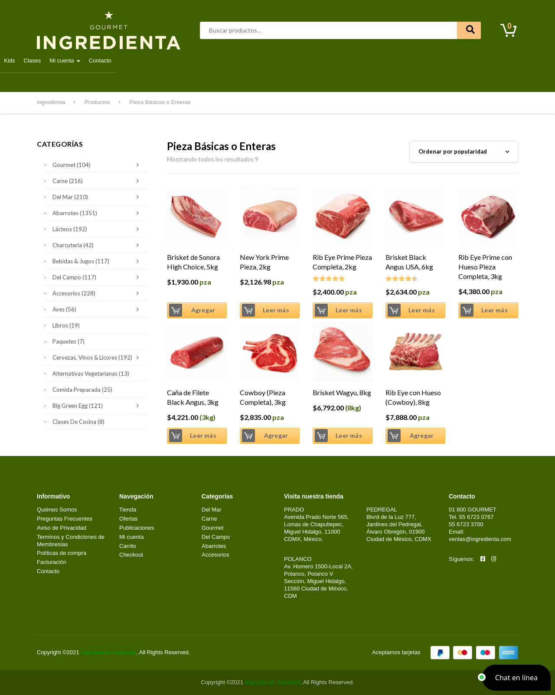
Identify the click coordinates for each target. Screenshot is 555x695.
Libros (66, 325)
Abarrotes (107, 60)
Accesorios (97, 293)
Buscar (469, 30)
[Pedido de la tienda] (463, 152)
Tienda (127, 509)
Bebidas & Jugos (97, 261)
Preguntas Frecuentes (64, 518)
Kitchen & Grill (357, 60)
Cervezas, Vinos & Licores (97, 357)
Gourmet (236, 60)
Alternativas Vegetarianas (90, 373)
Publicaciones (136, 528)
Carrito (127, 546)
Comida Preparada (82, 389)
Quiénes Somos (57, 509)
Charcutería (97, 245)
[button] (516, 678)
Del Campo (311, 60)
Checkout (131, 554)
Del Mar (201, 60)
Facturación (51, 562)
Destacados (65, 60)
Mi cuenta (447, 60)
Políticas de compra (61, 553)
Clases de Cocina (78, 421)
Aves (140, 60)
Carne (168, 60)
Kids (395, 60)
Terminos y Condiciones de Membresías (70, 540)
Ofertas (128, 518)
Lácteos (272, 60)
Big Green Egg (97, 405)
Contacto (486, 60)
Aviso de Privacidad (61, 528)
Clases (418, 60)
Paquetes (68, 341)
